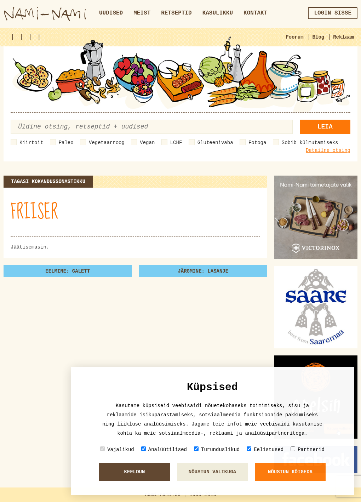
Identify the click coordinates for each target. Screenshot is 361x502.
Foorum (294, 37)
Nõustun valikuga (212, 472)
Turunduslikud (217, 449)
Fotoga (257, 143)
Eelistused (265, 449)
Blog (319, 37)
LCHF (176, 143)
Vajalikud (117, 449)
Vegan (147, 143)
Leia (325, 126)
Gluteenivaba (215, 143)
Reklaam (343, 37)
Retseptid (176, 13)
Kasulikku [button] (217, 13)
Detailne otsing (328, 150)
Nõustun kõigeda (290, 472)
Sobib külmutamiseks (310, 143)
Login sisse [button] (332, 13)
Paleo (66, 143)
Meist (141, 13)
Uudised (111, 13)
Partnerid (308, 449)
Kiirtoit (31, 143)
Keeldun (134, 472)
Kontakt (255, 13)
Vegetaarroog (107, 143)
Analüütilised (164, 449)
